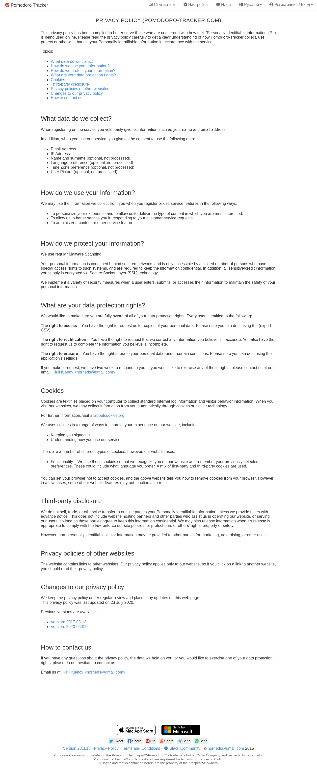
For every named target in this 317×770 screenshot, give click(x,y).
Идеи (223, 4)
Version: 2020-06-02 (68, 627)
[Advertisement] (158, 703)
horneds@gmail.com (226, 748)
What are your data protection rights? (83, 75)
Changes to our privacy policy (77, 93)
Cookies (58, 80)
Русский (250, 4)
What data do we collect (72, 61)
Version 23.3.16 (77, 748)
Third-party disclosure (70, 84)
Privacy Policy (106, 748)
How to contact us (66, 98)
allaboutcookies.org (107, 415)
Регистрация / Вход (291, 4)
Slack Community (181, 748)
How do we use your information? (80, 66)
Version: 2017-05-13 (68, 622)
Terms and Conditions (141, 748)
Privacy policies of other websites (80, 89)
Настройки (195, 4)
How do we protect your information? (83, 71)
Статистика (162, 4)
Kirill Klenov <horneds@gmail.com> (84, 372)
